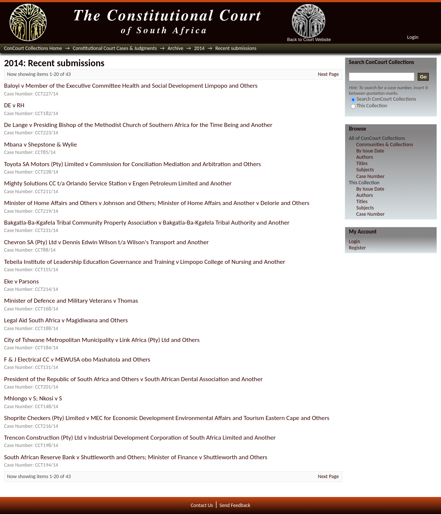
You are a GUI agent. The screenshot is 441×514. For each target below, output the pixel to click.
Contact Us (202, 505)
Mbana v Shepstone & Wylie (40, 144)
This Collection (369, 106)
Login (412, 37)
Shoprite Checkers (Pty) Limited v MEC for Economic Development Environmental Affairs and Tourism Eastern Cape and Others (166, 418)
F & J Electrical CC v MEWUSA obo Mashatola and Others (77, 359)
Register (357, 248)
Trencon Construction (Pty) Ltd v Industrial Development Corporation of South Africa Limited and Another (140, 437)
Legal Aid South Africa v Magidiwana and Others (66, 320)
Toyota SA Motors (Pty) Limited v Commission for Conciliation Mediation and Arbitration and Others (132, 164)
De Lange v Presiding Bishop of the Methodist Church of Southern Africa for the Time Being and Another (138, 125)
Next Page (328, 74)
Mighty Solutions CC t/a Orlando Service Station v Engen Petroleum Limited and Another (118, 183)
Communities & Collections (384, 144)
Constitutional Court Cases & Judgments (115, 48)
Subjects (365, 170)
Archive (175, 48)
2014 (199, 48)
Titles (361, 163)
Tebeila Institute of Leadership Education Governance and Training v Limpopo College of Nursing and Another (144, 262)
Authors (364, 157)
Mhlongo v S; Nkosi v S (33, 398)
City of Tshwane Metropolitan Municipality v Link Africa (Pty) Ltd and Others (102, 340)
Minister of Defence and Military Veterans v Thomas (71, 301)
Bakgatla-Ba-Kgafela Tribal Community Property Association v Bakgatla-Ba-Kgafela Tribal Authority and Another (147, 222)
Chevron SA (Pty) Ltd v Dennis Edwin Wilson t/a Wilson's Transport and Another (106, 242)
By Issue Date (370, 151)
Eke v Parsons (21, 281)
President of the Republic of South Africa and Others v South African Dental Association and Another (133, 379)
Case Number (370, 176)
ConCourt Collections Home (33, 48)
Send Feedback (234, 505)
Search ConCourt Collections (383, 99)
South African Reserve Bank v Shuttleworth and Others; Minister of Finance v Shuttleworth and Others (135, 457)
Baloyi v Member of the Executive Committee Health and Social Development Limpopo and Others (130, 86)
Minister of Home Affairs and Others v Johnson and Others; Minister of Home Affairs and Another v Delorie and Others (156, 203)
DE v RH (14, 105)
